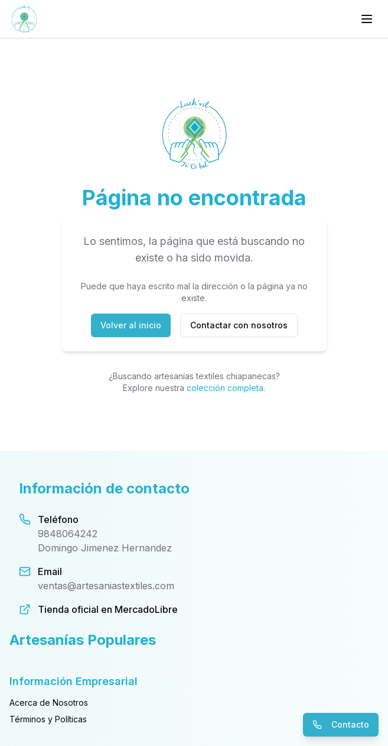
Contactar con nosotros (239, 325)
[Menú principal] (367, 19)
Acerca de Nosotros (48, 702)
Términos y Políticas (48, 719)
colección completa (225, 388)
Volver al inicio (130, 325)
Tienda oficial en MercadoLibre (108, 609)
